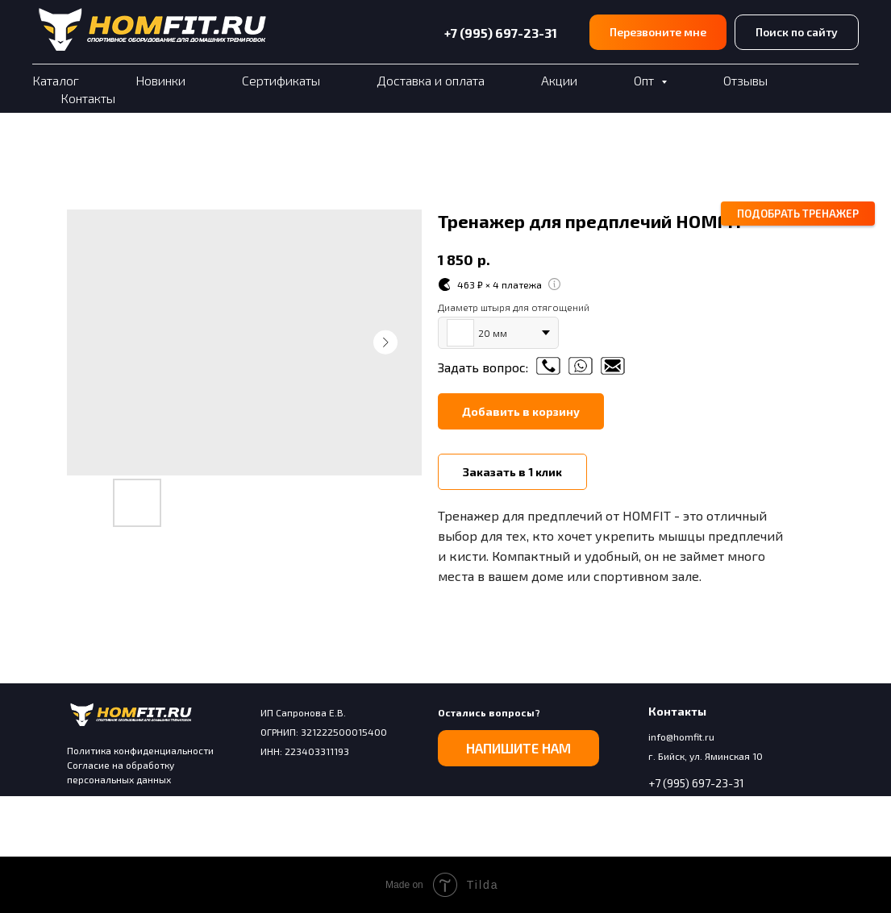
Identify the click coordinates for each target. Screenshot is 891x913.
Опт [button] (645, 80)
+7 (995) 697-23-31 (500, 32)
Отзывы (745, 80)
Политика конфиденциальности (140, 750)
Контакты (87, 98)
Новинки (160, 80)
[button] (658, 33)
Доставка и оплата (431, 80)
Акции (559, 80)
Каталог (55, 80)
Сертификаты (281, 80)
